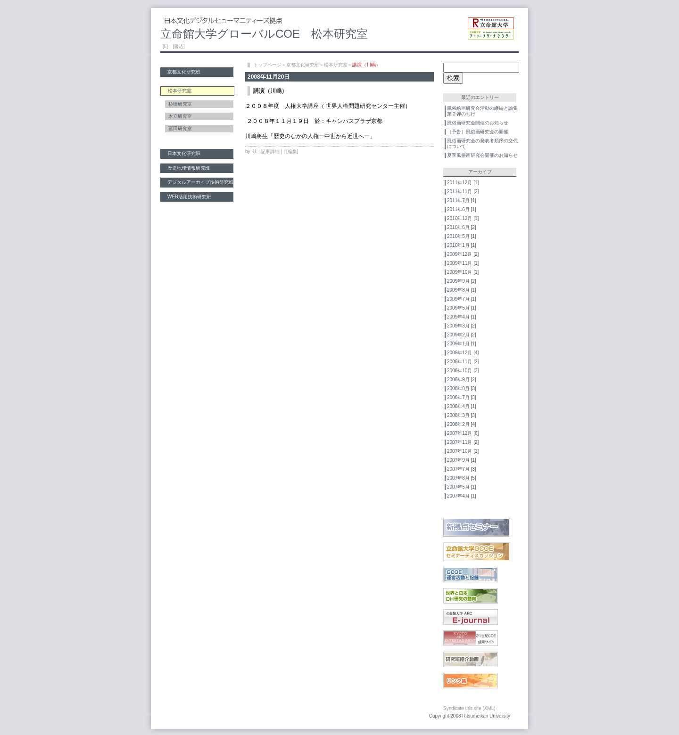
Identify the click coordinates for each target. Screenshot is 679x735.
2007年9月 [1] (461, 460)
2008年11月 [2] (463, 361)
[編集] (292, 151)
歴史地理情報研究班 (188, 168)
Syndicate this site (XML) (469, 708)
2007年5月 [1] (461, 487)
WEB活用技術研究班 (189, 196)
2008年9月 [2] (461, 379)
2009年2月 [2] (461, 334)
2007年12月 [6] (463, 433)
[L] (165, 46)
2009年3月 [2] (461, 325)
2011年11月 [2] (463, 191)
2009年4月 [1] (461, 316)
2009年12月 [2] (463, 254)
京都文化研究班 (183, 71)
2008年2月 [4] (461, 424)
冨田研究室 (180, 128)
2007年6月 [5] (461, 478)
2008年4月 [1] (461, 406)
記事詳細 (270, 151)
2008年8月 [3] (461, 388)
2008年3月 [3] (461, 415)
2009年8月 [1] (461, 290)
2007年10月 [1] (463, 451)
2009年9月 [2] (461, 281)
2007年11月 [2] (463, 442)
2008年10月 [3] (463, 370)
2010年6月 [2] (461, 227)
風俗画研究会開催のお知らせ (477, 122)
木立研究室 (180, 116)
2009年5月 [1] (461, 307)
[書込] (179, 46)
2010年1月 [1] (461, 245)
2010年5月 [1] (461, 236)
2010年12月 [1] (463, 218)
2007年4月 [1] (461, 495)
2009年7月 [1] (461, 299)
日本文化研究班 (183, 153)
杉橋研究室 (180, 103)
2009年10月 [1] (463, 272)
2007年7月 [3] (461, 469)
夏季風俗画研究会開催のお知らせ (482, 155)
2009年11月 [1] (463, 263)
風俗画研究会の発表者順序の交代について (482, 143)
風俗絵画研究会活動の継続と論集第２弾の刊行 (482, 111)
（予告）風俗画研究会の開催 (477, 131)
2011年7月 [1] (461, 200)
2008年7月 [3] (461, 397)
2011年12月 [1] (463, 182)
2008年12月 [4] (463, 352)
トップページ (267, 64)
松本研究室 (336, 64)
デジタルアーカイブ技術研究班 (200, 182)
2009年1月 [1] (461, 343)
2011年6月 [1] (461, 209)
